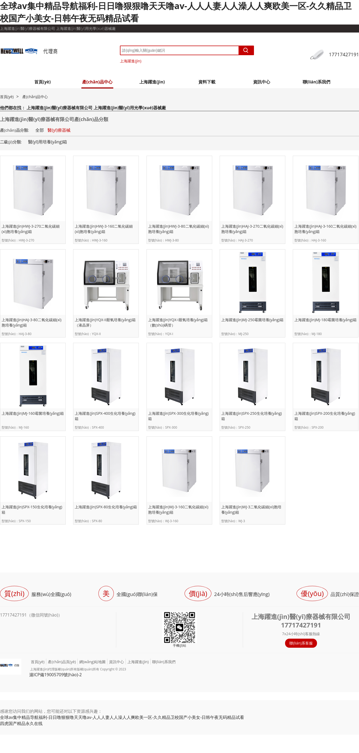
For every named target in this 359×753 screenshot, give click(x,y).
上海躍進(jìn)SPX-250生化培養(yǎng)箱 (251, 416)
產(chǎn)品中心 (97, 82)
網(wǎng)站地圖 (92, 661)
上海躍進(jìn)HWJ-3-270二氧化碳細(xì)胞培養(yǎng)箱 (31, 229)
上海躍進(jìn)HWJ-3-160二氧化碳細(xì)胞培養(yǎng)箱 (104, 229)
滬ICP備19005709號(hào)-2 (55, 675)
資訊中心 (261, 82)
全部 (39, 130)
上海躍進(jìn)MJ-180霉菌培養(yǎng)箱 (325, 319)
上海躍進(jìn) (130, 60)
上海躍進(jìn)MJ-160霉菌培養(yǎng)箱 (33, 413)
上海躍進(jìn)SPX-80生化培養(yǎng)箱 (106, 506)
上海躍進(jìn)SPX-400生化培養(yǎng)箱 (105, 416)
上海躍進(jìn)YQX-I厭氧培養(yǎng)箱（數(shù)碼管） (178, 322)
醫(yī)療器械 (59, 130)
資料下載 (206, 82)
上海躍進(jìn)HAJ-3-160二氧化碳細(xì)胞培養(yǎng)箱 (325, 229)
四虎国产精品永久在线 (21, 723)
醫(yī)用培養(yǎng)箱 (47, 142)
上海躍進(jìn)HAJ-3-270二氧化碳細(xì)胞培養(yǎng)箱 (252, 229)
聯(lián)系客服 (301, 643)
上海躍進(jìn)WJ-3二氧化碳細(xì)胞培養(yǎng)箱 (251, 509)
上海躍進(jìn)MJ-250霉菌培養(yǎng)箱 (252, 319)
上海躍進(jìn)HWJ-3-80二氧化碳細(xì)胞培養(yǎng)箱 (178, 229)
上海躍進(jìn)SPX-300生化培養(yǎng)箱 (178, 416)
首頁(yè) (42, 82)
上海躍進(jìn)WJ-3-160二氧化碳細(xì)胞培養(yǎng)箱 (178, 509)
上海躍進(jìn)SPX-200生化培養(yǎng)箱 (324, 416)
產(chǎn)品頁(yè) (62, 661)
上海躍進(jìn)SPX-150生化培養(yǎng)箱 (32, 509)
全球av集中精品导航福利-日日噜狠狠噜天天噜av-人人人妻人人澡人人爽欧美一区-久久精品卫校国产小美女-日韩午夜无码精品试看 (122, 717)
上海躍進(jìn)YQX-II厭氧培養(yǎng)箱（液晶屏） (105, 322)
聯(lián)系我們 (317, 82)
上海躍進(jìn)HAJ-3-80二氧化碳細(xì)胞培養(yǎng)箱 (31, 322)
